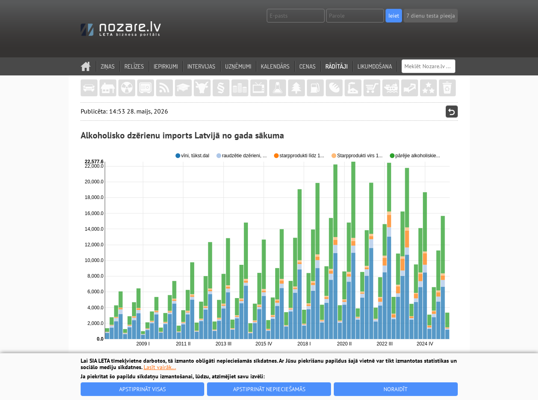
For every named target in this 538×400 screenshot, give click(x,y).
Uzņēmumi (238, 66)
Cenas (307, 66)
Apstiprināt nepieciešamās (269, 389)
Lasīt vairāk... (160, 367)
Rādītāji (336, 66)
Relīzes (134, 66)
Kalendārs (275, 66)
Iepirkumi (166, 66)
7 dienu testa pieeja (430, 15)
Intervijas (201, 66)
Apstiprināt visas (142, 389)
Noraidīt (396, 389)
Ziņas (108, 66)
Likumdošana (374, 66)
